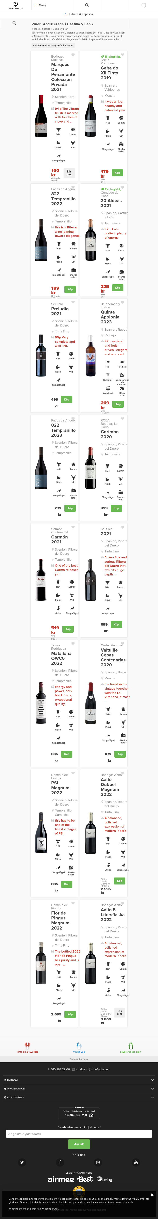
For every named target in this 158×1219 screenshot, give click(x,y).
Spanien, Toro (64, 97)
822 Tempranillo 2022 (63, 198)
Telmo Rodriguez (111, 60)
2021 (106, 533)
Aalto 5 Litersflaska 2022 (113, 914)
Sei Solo (57, 304)
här (131, 1202)
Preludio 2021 (60, 311)
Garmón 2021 (59, 539)
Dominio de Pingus (59, 776)
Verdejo (110, 335)
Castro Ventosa (112, 645)
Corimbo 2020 (110, 434)
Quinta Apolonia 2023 (110, 317)
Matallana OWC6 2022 (61, 658)
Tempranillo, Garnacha (63, 812)
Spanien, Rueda (116, 330)
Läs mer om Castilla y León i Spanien (53, 45)
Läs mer (69, 173)
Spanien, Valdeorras (112, 87)
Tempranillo (63, 103)
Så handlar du (79, 1059)
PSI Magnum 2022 (60, 787)
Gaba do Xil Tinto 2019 (109, 73)
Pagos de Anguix (63, 189)
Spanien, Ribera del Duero (66, 213)
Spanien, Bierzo (116, 672)
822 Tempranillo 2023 (63, 430)
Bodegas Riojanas (57, 58)
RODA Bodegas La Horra (109, 424)
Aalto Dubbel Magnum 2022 (110, 787)
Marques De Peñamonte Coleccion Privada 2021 (63, 77)
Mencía (110, 96)
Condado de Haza (111, 193)
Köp (117, 173)
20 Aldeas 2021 (111, 203)
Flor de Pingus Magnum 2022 (60, 921)
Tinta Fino (62, 331)
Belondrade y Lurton (110, 305)
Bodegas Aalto (111, 775)
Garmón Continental (59, 530)
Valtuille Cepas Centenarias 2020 (113, 658)
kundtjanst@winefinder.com (91, 1069)
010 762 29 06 (59, 1069)
